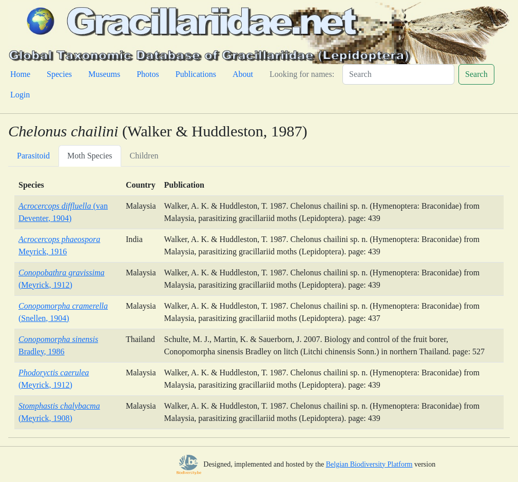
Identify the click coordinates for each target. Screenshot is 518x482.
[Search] (398, 74)
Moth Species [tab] (89, 155)
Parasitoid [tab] (33, 155)
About (243, 74)
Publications (196, 74)
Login (20, 94)
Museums (104, 74)
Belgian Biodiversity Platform (369, 464)
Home (20, 74)
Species (59, 74)
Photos (148, 74)
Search (476, 74)
